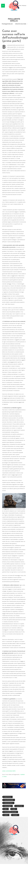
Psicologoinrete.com (7, 24)
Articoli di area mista (20, 24)
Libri (5, 809)
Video (13, 809)
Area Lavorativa (8, 803)
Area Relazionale (8, 800)
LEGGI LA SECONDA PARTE (9, 771)
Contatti (15, 815)
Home (6, 815)
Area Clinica (7, 797)
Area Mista (19, 806)
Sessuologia (7, 806)
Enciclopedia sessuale (10, 812)
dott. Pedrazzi (22, 5)
